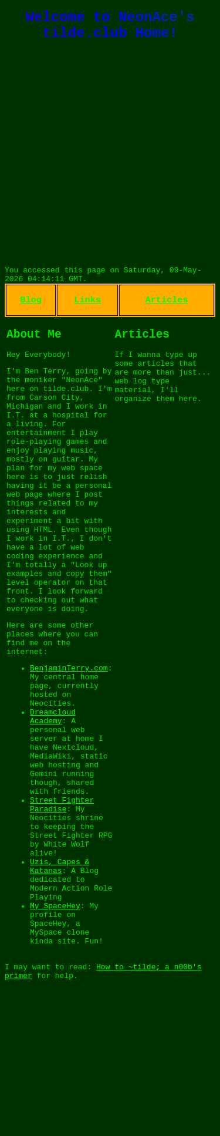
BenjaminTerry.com (69, 742)
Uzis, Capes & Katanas (59, 979)
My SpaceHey (55, 1027)
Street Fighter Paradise (62, 905)
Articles (166, 311)
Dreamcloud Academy (53, 800)
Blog (31, 311)
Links (87, 311)
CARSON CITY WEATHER (110, 229)
